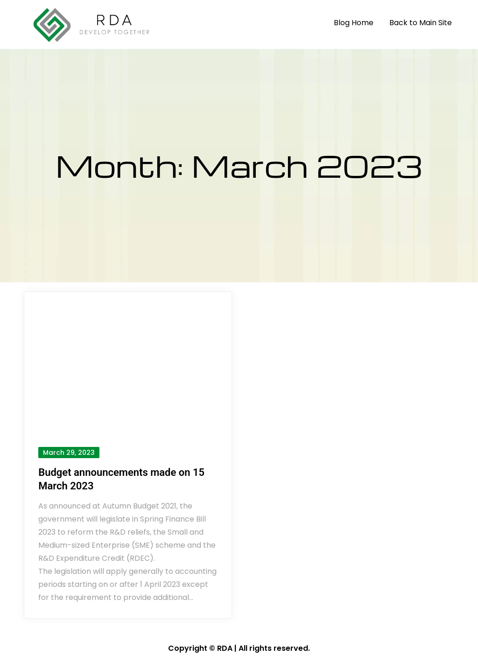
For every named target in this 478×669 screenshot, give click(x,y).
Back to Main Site (420, 22)
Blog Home (353, 22)
